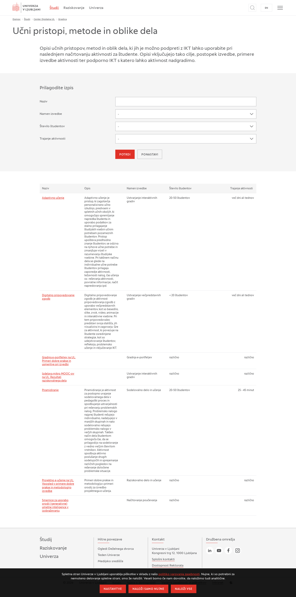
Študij (54, 8)
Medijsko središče (110, 561)
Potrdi (125, 155)
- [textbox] (118, 114)
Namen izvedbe (51, 114)
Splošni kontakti (163, 559)
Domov (17, 19)
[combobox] (185, 114)
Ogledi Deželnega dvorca (116, 549)
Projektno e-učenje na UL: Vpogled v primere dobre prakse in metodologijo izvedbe (58, 485)
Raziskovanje (73, 8)
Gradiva (62, 19)
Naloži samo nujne (148, 589)
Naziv (43, 101)
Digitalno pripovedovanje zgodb (58, 297)
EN (266, 8)
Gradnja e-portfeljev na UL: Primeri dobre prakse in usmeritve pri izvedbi (59, 361)
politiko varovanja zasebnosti (179, 574)
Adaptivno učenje (53, 198)
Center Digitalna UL (44, 19)
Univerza (96, 8)
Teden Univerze (109, 555)
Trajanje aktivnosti (52, 138)
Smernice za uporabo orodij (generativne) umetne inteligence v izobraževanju (55, 505)
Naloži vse (183, 589)
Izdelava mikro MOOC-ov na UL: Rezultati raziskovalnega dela (58, 377)
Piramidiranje (50, 390)
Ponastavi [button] (149, 155)
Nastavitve (113, 589)
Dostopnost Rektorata (167, 565)
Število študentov (52, 126)
